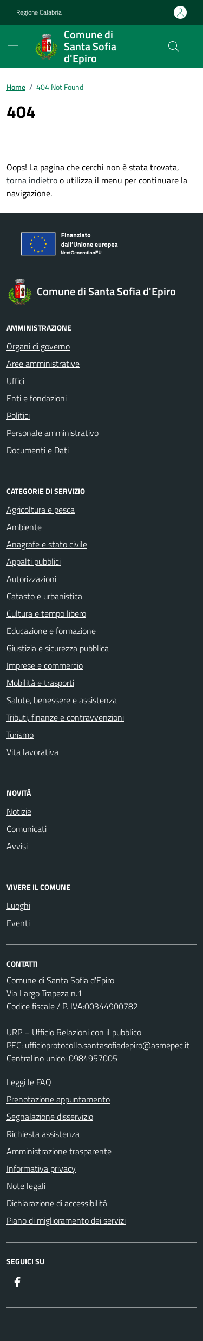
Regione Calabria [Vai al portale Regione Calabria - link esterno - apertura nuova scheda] (39, 12)
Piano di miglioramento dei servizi (66, 1220)
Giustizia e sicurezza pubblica (57, 648)
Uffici (15, 380)
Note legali (25, 1185)
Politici (18, 415)
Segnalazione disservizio (49, 1116)
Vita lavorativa (32, 751)
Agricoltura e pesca (40, 509)
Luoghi (18, 905)
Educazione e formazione (51, 630)
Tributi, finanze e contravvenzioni (65, 717)
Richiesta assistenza (43, 1133)
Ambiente (24, 526)
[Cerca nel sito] (174, 47)
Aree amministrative (43, 363)
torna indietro (31, 180)
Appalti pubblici (33, 561)
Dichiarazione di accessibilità (56, 1203)
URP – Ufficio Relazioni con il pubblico (73, 1032)
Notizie (18, 811)
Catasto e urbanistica (44, 596)
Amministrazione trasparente (59, 1151)
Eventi (18, 922)
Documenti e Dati (37, 450)
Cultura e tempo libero (46, 613)
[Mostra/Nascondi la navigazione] (12, 45)
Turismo (20, 734)
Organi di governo (38, 346)
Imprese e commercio (44, 665)
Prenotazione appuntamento (58, 1099)
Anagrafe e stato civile (46, 544)
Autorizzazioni (31, 578)
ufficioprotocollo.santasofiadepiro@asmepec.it (107, 1045)
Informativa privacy (41, 1168)
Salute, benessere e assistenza (61, 699)
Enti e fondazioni (36, 398)
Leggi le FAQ (28, 1081)
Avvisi (17, 846)
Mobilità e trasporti (40, 682)
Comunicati (26, 828)
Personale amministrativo (52, 432)
